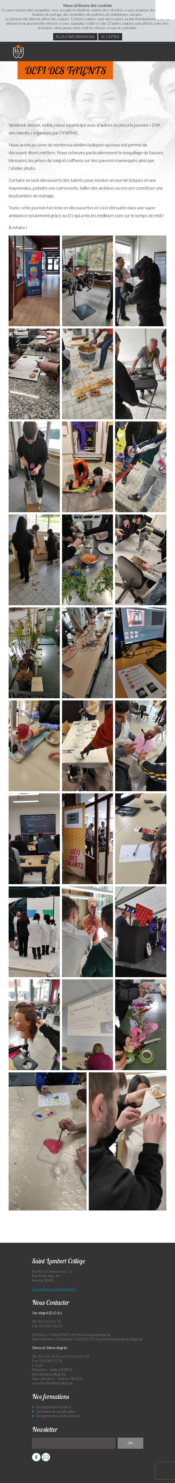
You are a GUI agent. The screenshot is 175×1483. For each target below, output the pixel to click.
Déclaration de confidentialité (54, 1289)
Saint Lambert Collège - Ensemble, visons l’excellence (18, 51)
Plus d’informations (75, 37)
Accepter (110, 37)
